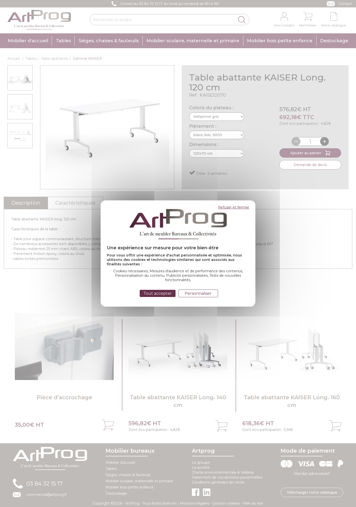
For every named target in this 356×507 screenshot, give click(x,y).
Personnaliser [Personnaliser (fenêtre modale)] (198, 293)
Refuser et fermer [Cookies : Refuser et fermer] (233, 207)
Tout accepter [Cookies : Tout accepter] (157, 293)
